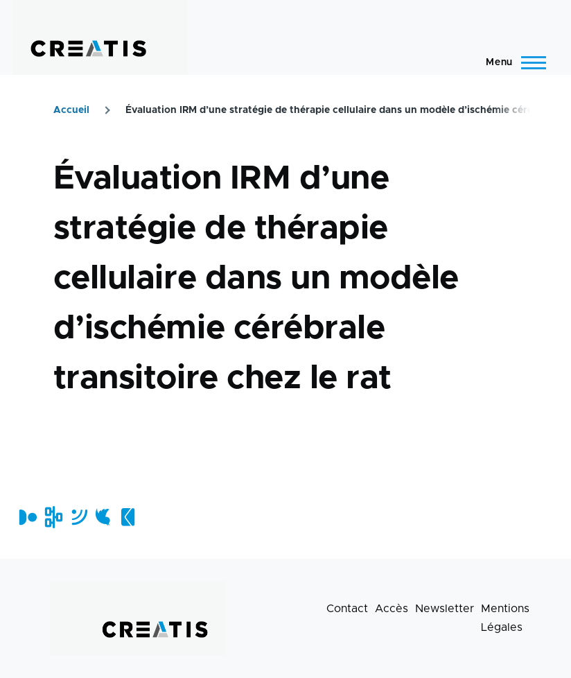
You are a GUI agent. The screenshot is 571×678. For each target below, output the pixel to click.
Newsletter (444, 608)
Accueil (71, 110)
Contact (347, 608)
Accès (391, 608)
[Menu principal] (511, 62)
